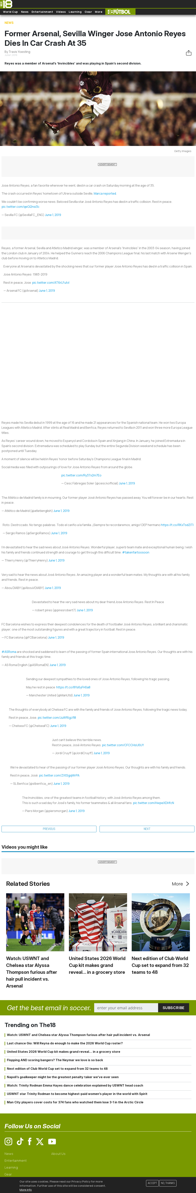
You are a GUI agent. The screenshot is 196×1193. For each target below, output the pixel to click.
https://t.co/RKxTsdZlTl (177, 525)
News (25, 12)
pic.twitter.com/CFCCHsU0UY (123, 745)
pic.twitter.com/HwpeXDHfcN (153, 803)
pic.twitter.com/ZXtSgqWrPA (59, 775)
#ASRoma (9, 652)
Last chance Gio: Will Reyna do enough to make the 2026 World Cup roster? (65, 1043)
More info (26, 1189)
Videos (61, 12)
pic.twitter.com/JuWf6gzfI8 (57, 717)
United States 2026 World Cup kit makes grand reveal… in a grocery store (97, 965)
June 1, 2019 (53, 215)
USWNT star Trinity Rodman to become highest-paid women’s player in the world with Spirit (77, 1094)
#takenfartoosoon (135, 552)
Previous (49, 829)
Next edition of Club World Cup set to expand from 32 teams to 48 (160, 965)
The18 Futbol (120, 12)
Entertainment (42, 12)
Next (147, 829)
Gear (88, 12)
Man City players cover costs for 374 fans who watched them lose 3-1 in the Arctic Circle (75, 1102)
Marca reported (105, 193)
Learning (75, 12)
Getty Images (182, 151)
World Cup (10, 12)
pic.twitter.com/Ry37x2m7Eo (81, 475)
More (98, 12)
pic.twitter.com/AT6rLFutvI (50, 282)
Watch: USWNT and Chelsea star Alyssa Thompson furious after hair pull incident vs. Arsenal (31, 972)
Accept (152, 1183)
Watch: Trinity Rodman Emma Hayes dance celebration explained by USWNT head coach (75, 1085)
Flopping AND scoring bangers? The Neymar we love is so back (55, 1060)
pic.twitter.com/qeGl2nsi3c (20, 207)
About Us (58, 1154)
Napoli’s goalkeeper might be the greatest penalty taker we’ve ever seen (63, 1077)
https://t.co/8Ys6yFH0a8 (73, 687)
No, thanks (168, 1183)
